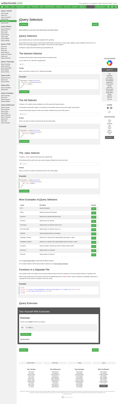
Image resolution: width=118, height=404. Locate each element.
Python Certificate (103, 377)
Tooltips (109, 94)
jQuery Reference (55, 384)
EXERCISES (100, 7)
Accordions (109, 77)
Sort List (109, 99)
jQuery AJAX (4, 119)
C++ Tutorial (31, 386)
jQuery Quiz (4, 97)
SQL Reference (55, 375)
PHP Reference (55, 381)
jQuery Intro (4, 15)
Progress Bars (109, 84)
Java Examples (79, 385)
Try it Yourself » (24, 91)
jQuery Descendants (6, 68)
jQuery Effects (4, 113)
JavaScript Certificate (103, 374)
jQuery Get (4, 46)
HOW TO (59, 7)
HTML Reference (55, 371)
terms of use (67, 392)
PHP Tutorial (31, 382)
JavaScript (109, 123)
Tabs (109, 73)
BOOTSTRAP (49, 7)
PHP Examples (79, 382)
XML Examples (79, 386)
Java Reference (55, 385)
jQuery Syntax (4, 19)
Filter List (109, 97)
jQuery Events (4, 23)
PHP (41, 7)
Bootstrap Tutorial (31, 381)
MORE (82, 7)
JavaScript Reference (55, 374)
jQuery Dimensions (6, 58)
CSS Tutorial (31, 373)
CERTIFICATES (109, 117)
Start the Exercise (24, 339)
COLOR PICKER (109, 58)
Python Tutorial (31, 378)
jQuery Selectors (5, 21)
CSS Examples (79, 373)
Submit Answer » (26, 334)
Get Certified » (103, 385)
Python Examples (79, 378)
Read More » (109, 137)
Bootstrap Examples (79, 381)
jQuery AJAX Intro (5, 77)
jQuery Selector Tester (29, 260)
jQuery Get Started (6, 17)
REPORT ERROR (30, 363)
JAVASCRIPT (20, 7)
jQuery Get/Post (5, 81)
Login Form (109, 87)
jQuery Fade (4, 31)
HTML (7, 7)
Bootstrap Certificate (103, 381)
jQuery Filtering (5, 71)
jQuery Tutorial (31, 384)
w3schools (12, 2)
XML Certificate (103, 382)
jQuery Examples (5, 95)
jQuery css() (4, 56)
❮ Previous (23, 24)
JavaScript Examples (79, 374)
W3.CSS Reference (55, 378)
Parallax (109, 85)
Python (109, 127)
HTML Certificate (103, 371)
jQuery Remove (5, 52)
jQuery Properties (5, 122)
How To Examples (79, 375)
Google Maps (109, 90)
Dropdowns (109, 75)
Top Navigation (109, 80)
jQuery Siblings (5, 69)
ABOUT (103, 363)
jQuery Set (4, 48)
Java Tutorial (31, 385)
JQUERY (75, 7)
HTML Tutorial (31, 371)
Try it (93, 208)
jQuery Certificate (5, 101)
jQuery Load (4, 79)
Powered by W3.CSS (67, 394)
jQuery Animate (5, 34)
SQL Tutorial (31, 377)
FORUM (79, 363)
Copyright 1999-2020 (85, 392)
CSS (12, 7)
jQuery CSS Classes (6, 54)
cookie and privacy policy (76, 392)
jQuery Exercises (5, 99)
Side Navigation (110, 79)
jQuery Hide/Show (5, 29)
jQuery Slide (4, 32)
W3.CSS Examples (79, 380)
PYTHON (35, 7)
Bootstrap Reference (55, 380)
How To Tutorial (31, 375)
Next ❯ (95, 24)
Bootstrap (109, 132)
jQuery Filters (4, 89)
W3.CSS (67, 7)
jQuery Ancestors (5, 66)
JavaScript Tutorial (31, 374)
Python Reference (55, 377)
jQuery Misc (4, 120)
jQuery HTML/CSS (6, 115)
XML (109, 133)
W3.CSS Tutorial (31, 380)
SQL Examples (79, 377)
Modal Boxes (109, 82)
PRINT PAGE (55, 363)
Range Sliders (109, 92)
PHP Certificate (103, 380)
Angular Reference (55, 386)
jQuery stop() (4, 36)
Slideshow (109, 96)
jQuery (109, 130)
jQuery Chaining (5, 40)
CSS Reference (55, 373)
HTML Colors (55, 382)
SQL (28, 7)
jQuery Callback (5, 38)
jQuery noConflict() (6, 87)
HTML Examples (79, 371)
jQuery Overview (5, 107)
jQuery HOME (4, 13)
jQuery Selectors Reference (61, 263)
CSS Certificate (103, 373)
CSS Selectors (34, 44)
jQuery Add (4, 50)
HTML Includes (109, 89)
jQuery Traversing (5, 64)
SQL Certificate (103, 375)
